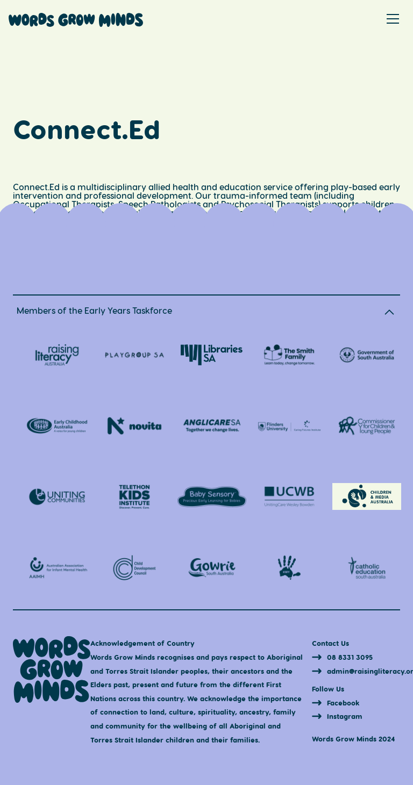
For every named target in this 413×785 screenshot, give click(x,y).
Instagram (344, 716)
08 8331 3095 (350, 657)
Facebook (343, 702)
